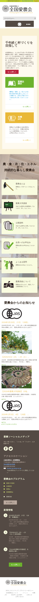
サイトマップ (14, 590)
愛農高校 (9, 497)
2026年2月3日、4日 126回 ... (15, 414)
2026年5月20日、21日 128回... (15, 322)
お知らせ (29, 595)
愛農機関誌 (9, 492)
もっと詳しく (12, 72)
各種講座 (9, 486)
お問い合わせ (19, 596)
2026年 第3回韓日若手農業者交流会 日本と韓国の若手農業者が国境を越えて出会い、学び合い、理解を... (19, 537)
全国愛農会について (12, 593)
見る (4, 330)
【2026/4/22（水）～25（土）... (15, 357)
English (36, 1)
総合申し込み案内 (16, 595)
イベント (25, 593)
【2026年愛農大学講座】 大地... (15, 391)
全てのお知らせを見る (9, 424)
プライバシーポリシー (26, 590)
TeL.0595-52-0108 (27, 1)
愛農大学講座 (10, 483)
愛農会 (8, 489)
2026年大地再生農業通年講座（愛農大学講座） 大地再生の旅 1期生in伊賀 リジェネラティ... (19, 553)
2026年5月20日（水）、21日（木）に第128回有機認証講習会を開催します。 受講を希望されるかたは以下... (19, 520)
